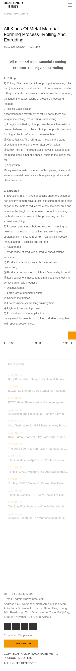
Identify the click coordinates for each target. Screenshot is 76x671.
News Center (21, 13)
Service (10, 563)
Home (7, 13)
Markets (10, 556)
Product (11, 549)
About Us (11, 569)
